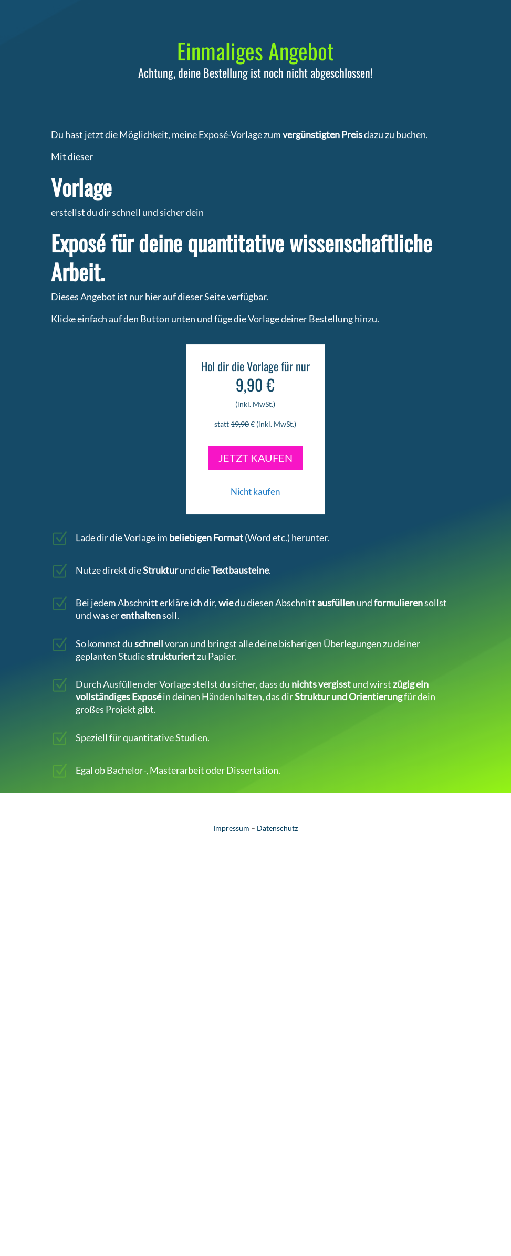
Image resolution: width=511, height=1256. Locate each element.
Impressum (231, 828)
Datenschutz (277, 828)
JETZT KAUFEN (255, 450)
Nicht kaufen (255, 483)
